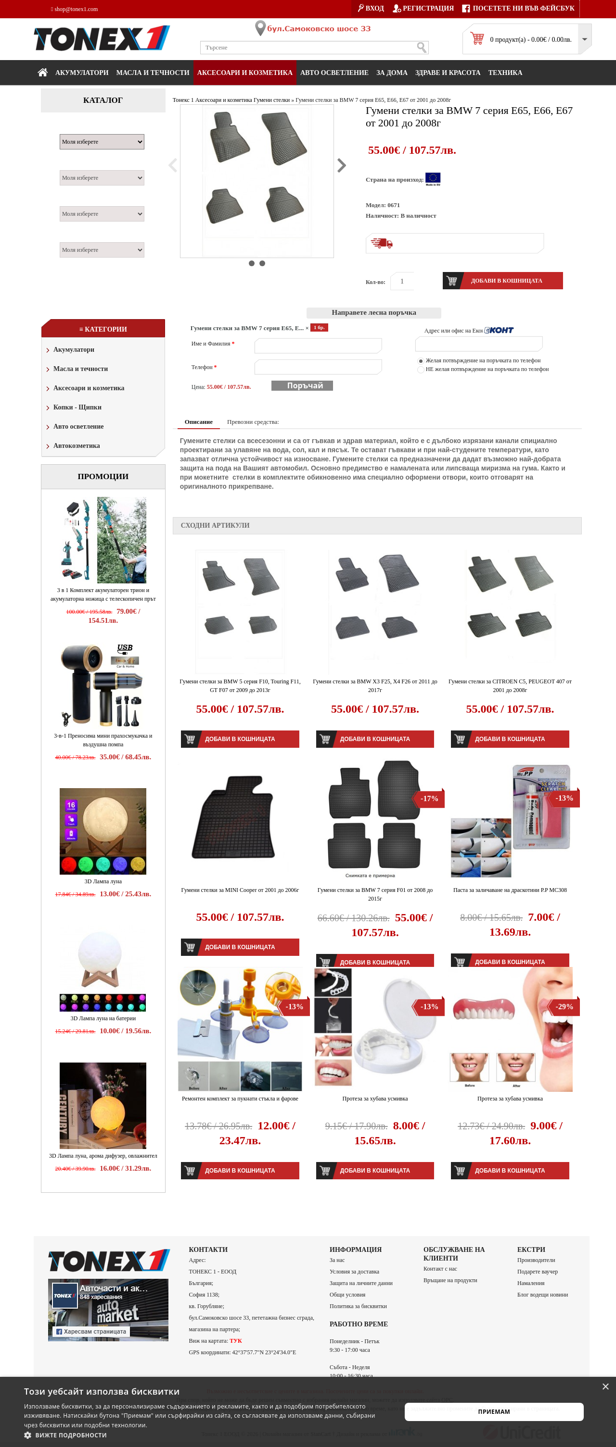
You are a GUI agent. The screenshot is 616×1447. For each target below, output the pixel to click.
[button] (207, 1435)
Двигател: (78, 201)
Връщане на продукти (450, 1280)
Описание (199, 421)
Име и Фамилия (213, 343)
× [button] (605, 1387)
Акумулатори (82, 72)
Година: (75, 237)
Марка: (74, 129)
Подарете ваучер (537, 1271)
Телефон (204, 367)
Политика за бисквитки (358, 1306)
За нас (337, 1260)
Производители (536, 1260)
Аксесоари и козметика (245, 72)
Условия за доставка (354, 1271)
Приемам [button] (494, 1412)
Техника (505, 72)
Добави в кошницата (240, 739)
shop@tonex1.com (74, 9)
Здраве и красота (448, 72)
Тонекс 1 (183, 100)
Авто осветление (334, 72)
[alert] (308, 1412)
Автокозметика (72, 446)
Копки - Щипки (73, 408)
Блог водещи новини (542, 1294)
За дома (392, 72)
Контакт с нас (440, 1268)
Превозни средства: (253, 421)
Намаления (531, 1283)
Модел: (74, 165)
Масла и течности (76, 369)
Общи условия (347, 1294)
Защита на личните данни (361, 1283)
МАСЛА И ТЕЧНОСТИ (153, 72)
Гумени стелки (272, 100)
